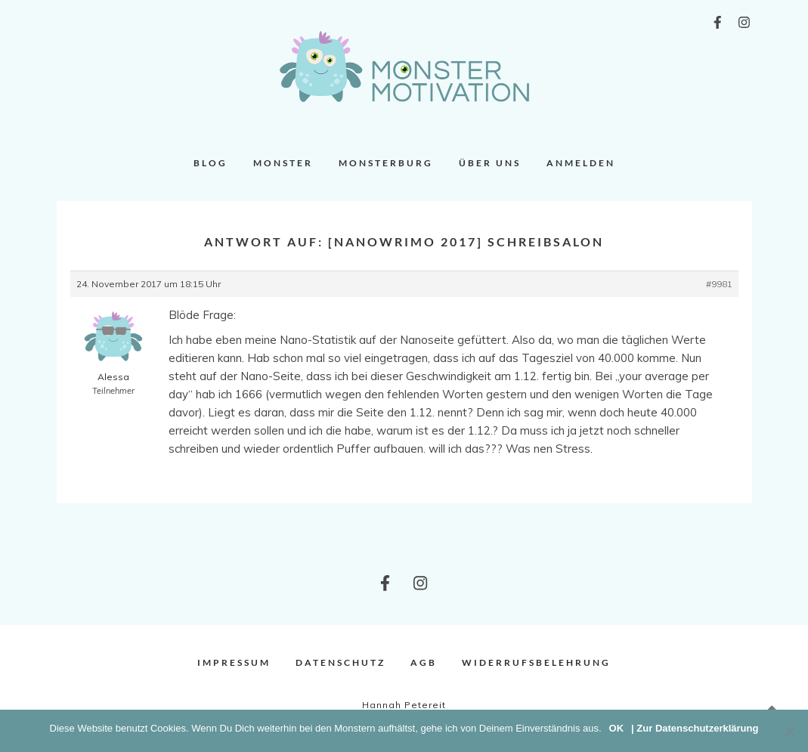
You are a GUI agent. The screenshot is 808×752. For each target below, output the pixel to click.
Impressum (234, 662)
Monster (283, 163)
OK (616, 728)
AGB (423, 662)
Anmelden (580, 163)
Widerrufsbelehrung (536, 662)
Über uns (490, 163)
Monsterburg (386, 163)
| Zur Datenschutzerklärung (694, 728)
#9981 (719, 283)
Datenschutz (340, 662)
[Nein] (789, 730)
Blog (210, 163)
